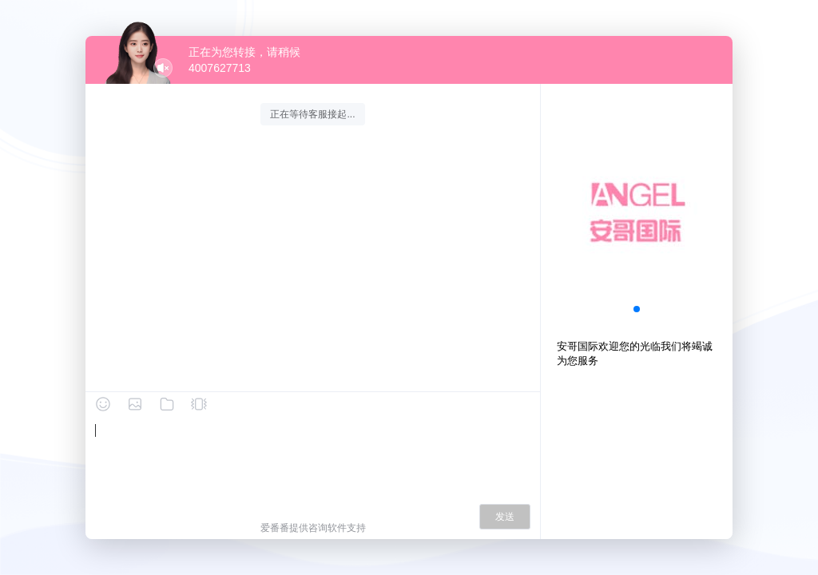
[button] (636, 309)
